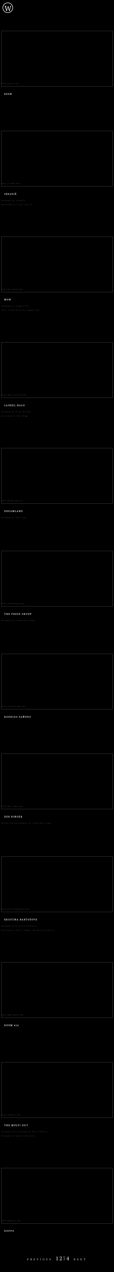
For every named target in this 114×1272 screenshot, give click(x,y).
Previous (39, 1259)
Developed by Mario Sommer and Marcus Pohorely (28, 930)
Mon (7, 299)
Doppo (9, 1230)
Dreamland (13, 511)
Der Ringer (13, 816)
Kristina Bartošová (20, 919)
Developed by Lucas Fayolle (16, 204)
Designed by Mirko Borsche (16, 412)
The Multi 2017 (16, 1125)
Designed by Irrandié (13, 200)
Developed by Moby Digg (14, 416)
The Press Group (18, 613)
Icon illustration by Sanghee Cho (20, 310)
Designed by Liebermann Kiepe (17, 620)
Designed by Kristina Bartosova (19, 926)
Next (80, 1259)
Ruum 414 (11, 1025)
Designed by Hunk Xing (13, 517)
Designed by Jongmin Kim (15, 306)
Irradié (10, 193)
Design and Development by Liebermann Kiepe (26, 823)
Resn (8, 93)
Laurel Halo (14, 405)
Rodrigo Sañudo (17, 716)
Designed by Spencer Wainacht (17, 1136)
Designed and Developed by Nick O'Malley (24, 1132)
